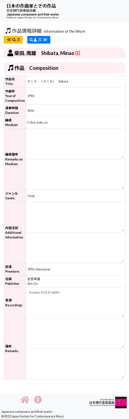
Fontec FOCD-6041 (75, 303)
